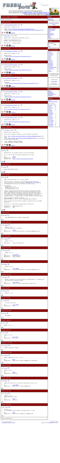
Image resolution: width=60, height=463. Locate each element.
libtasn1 (50, 71)
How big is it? (51, 33)
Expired (50, 116)
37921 (13, 442)
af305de (13, 105)
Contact (50, 37)
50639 (13, 399)
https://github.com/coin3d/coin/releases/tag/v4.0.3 (18, 102)
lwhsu (6, 298)
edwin (6, 408)
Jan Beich (7, 137)
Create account (51, 19)
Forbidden (50, 110)
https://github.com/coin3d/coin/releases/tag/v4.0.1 (17, 128)
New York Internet (51, 23)
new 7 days (51, 122)
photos (47, 14)
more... (50, 46)
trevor (6, 370)
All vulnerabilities (54, 81)
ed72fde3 (13, 118)
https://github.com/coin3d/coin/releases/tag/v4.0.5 (18, 73)
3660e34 (13, 154)
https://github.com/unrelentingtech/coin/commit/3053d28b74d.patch (24, 144)
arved (6, 394)
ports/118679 (15, 304)
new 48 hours (51, 121)
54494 (13, 385)
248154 (14, 167)
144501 (14, 248)
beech (6, 284)
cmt (5, 160)
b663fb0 (13, 33)
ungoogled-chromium (52, 67)
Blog (49, 36)
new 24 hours (51, 120)
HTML (52, 452)
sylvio (6, 257)
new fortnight (51, 124)
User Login (51, 18)
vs (5, 347)
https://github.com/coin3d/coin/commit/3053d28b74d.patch (22, 146)
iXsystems (56, 23)
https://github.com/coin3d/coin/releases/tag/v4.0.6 (18, 59)
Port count (51, 105)
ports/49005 (15, 412)
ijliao (6, 421)
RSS (57, 452)
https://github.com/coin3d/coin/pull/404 (22, 169)
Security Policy (51, 34)
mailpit (50, 52)
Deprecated (51, 107)
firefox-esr (51, 60)
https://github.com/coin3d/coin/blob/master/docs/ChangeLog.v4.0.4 (22, 88)
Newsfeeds (51, 95)
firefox (50, 56)
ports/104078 (15, 328)
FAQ (49, 32)
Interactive (51, 118)
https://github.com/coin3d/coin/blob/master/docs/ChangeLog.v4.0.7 (26, 30)
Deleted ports (51, 93)
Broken (50, 106)
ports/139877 (15, 274)
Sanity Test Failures (52, 94)
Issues (50, 31)
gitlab (50, 70)
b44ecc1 (13, 91)
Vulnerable (51, 114)
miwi (6, 232)
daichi (6, 380)
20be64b (13, 62)
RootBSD (54, 24)
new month (51, 125)
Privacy (50, 35)
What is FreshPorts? (52, 29)
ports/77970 (15, 361)
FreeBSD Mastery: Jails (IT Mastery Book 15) (35, 12)
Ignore (50, 109)
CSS (54, 452)
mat (5, 178)
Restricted (50, 111)
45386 (13, 427)
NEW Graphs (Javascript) (53, 101)
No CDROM (51, 113)
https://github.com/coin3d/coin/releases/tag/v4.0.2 (17, 115)
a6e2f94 (13, 131)
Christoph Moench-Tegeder (11, 24)
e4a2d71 (13, 48)
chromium (50, 54)
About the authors (52, 30)
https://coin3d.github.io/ (32, 193)
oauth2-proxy (51, 53)
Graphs (50, 100)
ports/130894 (15, 289)
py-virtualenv (51, 68)
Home (50, 90)
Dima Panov (7, 36)
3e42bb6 (13, 76)
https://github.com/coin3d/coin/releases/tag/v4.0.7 (21, 29)
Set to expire (51, 117)
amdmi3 (6, 242)
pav (5, 337)
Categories (50, 91)
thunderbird (51, 63)
